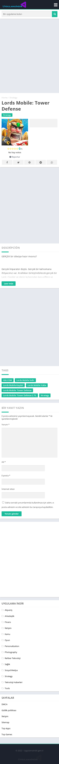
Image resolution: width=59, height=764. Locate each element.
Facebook (7, 162)
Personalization (12, 646)
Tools (7, 688)
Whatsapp (51, 162)
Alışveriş (8, 610)
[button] (54, 14)
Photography (11, 652)
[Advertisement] (29, 57)
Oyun (7, 640)
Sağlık (7, 664)
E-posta (6, 475)
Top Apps (6, 728)
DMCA (4, 704)
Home (4, 97)
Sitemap (5, 722)
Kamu (7, 634)
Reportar (14, 156)
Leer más (8, 283)
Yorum (5, 424)
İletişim (8, 628)
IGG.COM (7, 380)
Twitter (18, 162)
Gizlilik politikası (9, 710)
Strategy (13, 97)
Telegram (40, 162)
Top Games (7, 734)
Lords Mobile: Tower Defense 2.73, (19, 395)
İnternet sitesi (8, 489)
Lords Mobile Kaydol (13, 385)
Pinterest (29, 162)
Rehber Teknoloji (12, 658)
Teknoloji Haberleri (13, 682)
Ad (4, 461)
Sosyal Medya (11, 670)
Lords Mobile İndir (25, 380)
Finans (8, 622)
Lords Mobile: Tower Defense (17, 390)
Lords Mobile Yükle (37, 385)
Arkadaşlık (9, 616)
